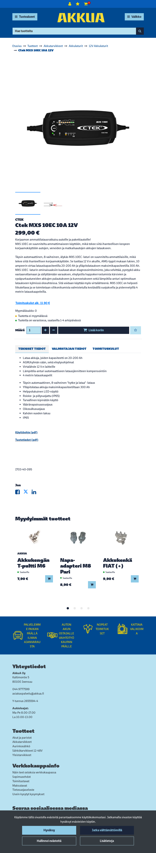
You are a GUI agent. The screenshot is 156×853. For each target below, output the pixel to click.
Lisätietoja (107, 841)
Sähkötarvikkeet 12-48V (27, 750)
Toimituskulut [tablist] (106, 349)
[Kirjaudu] (70, 3)
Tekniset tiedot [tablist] (32, 349)
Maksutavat (19, 785)
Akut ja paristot (22, 737)
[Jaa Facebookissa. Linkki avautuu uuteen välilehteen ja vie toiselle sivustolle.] (19, 493)
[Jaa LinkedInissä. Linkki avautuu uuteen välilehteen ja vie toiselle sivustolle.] (35, 493)
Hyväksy (49, 830)
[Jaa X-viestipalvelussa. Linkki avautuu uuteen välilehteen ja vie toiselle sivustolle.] (27, 493)
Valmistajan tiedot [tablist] (69, 349)
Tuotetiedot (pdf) (26, 440)
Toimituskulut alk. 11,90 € (32, 303)
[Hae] (74, 31)
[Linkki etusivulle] (81, 18)
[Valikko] (134, 16)
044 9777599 (21, 689)
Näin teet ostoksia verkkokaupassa (34, 772)
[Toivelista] (78, 3)
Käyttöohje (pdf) (26, 432)
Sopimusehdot (21, 777)
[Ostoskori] (86, 3)
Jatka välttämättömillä (107, 830)
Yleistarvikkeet (21, 755)
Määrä (20, 330)
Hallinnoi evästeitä (49, 841)
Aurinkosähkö (21, 746)
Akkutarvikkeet (22, 742)
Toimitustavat (20, 781)
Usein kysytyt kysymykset (28, 794)
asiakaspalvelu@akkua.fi (28, 693)
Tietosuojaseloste (23, 790)
